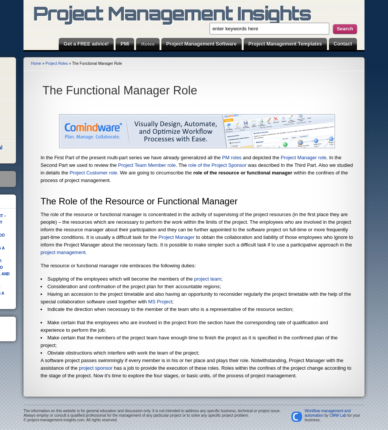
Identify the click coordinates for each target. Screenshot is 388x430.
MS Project (160, 301)
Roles (147, 44)
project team (207, 279)
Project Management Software (201, 44)
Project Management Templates (285, 44)
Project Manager (176, 237)
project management (63, 252)
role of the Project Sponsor (217, 165)
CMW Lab (338, 415)
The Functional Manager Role (119, 90)
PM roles (231, 157)
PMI (124, 44)
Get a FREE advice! (86, 44)
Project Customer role (93, 173)
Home (36, 63)
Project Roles (56, 63)
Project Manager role (304, 157)
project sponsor (96, 368)
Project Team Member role (147, 165)
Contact (343, 44)
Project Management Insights (172, 13)
